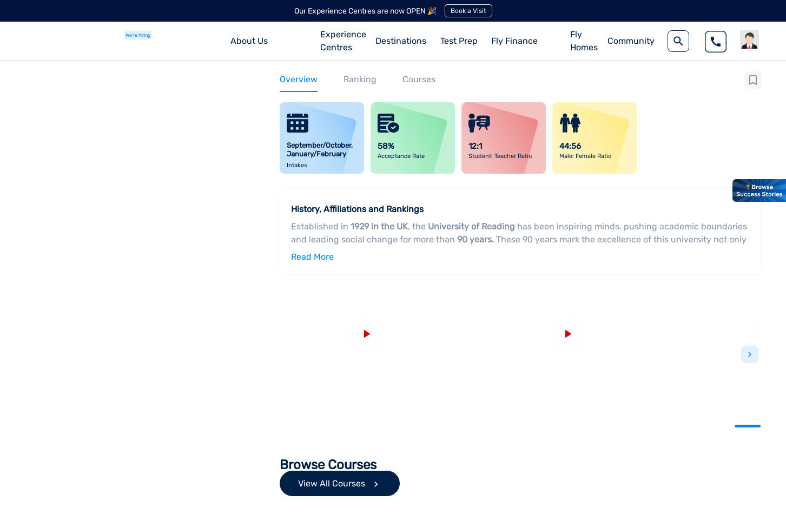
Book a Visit (468, 11)
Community (631, 41)
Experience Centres (343, 40)
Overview (299, 79)
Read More (312, 257)
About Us (249, 41)
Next (749, 354)
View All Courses (339, 486)
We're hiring (138, 35)
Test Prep (459, 41)
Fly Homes (584, 40)
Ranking (360, 79)
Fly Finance (514, 41)
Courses (418, 79)
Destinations (400, 41)
